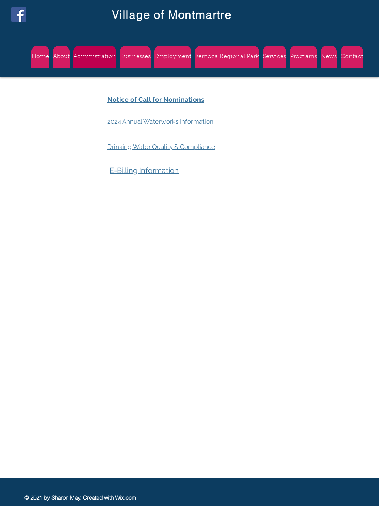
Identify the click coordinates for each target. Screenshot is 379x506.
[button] (172, 57)
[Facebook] (18, 14)
